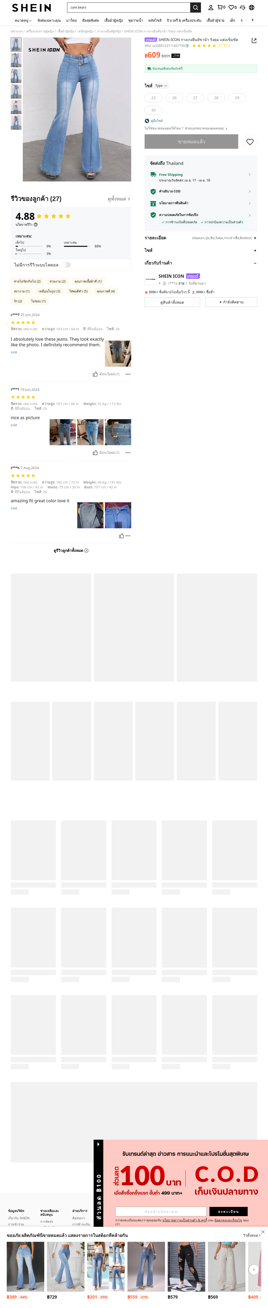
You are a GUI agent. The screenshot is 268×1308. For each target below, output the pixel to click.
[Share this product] (254, 41)
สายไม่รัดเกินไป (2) (27, 281)
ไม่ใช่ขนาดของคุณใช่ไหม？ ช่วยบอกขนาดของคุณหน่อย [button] (186, 128)
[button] (128, 7)
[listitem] (25, 1272)
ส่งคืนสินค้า (48, 1221)
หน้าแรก (17, 31)
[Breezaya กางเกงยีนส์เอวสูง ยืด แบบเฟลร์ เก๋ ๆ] (106, 1267)
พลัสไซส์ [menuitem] (154, 20)
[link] (221, 7)
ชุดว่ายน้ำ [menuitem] (135, 20)
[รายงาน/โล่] (128, 374)
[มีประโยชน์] (95, 374)
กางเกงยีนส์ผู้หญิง (109, 31)
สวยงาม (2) (57, 281)
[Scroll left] (246, 20)
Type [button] (161, 85)
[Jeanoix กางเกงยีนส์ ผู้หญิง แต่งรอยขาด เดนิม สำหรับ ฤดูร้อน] (186, 1267)
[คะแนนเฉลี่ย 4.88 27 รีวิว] (211, 46)
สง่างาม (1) (22, 291)
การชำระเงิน (81, 1218)
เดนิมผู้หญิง (85, 31)
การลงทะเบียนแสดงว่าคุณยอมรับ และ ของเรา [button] (182, 1222)
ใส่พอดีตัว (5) (78, 291)
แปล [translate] (14, 352)
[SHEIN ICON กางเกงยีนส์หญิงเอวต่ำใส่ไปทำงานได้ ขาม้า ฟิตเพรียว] (25, 1267)
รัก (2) (18, 301)
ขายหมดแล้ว (191, 141)
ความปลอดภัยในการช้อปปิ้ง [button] (178, 215)
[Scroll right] (252, 20)
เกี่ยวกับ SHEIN (19, 1212)
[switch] (66, 264)
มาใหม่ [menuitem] (71, 20)
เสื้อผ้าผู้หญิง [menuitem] (113, 20)
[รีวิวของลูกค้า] (71, 199)
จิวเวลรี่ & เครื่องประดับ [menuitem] (184, 20)
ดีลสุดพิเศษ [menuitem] (90, 20)
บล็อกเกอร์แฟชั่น (19, 1224)
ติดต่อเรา (78, 1212)
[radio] (153, 97)
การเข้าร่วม (16, 1218)
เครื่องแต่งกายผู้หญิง (40, 31)
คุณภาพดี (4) (106, 291)
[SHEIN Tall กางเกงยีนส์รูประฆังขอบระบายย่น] (66, 1267)
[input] (161, 1211)
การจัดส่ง (46, 1215)
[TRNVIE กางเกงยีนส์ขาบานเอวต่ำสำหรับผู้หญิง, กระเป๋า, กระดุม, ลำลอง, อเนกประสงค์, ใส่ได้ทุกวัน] (146, 1267)
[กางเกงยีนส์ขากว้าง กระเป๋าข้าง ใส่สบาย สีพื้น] (226, 1267)
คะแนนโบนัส (81, 1224)
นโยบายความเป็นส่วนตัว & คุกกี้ (184, 1220)
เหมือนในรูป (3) (49, 291)
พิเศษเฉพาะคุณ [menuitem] (49, 20)
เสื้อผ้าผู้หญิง (65, 31)
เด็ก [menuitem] (232, 20)
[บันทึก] (250, 141)
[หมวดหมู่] (23, 20)
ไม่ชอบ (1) (38, 301)
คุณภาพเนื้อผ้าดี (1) (88, 281)
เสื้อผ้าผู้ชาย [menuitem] (216, 20)
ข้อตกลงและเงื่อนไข (228, 1220)
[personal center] (211, 7)
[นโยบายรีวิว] (27, 224)
